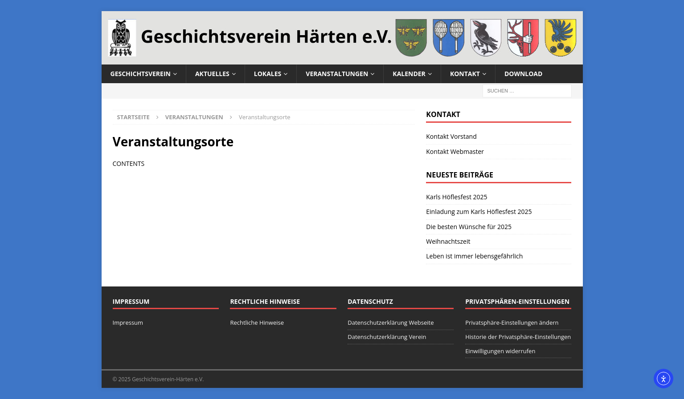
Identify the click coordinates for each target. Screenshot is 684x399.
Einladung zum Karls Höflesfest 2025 (479, 211)
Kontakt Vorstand (451, 136)
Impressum (128, 322)
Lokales (267, 73)
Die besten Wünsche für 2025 (469, 226)
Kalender (409, 73)
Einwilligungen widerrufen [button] (500, 351)
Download (523, 73)
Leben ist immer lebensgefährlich (474, 256)
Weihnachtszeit (448, 241)
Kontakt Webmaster (455, 151)
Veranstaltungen (337, 73)
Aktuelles (212, 73)
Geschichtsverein (141, 73)
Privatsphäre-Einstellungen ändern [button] (511, 322)
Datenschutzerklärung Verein (387, 337)
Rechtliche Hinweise (257, 322)
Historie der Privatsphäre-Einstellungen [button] (518, 337)
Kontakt (465, 73)
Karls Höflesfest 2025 (456, 197)
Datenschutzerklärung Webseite (391, 322)
